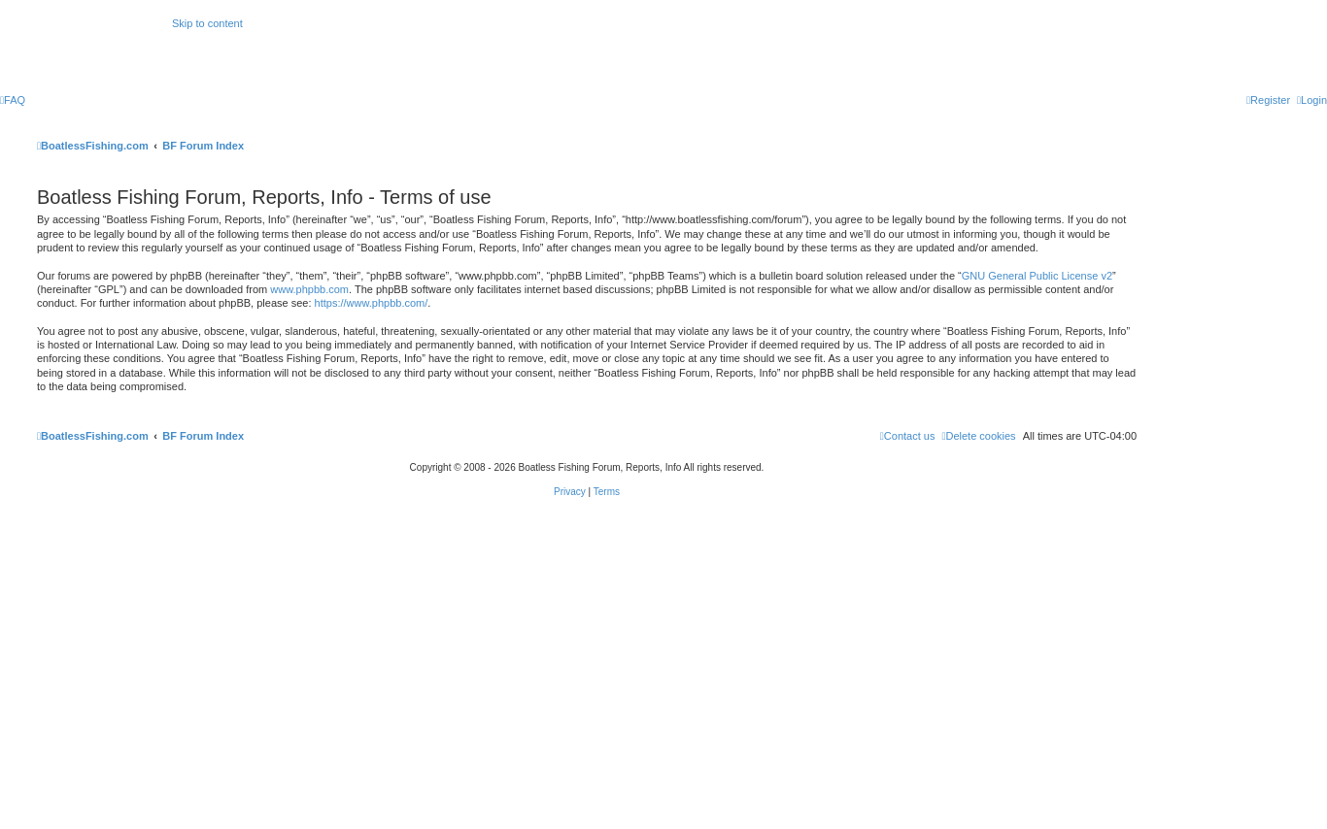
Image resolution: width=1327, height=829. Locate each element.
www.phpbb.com (309, 289)
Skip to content (207, 23)
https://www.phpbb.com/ (371, 303)
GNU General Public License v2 (1037, 276)
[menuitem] (12, 100)
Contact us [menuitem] (908, 436)
